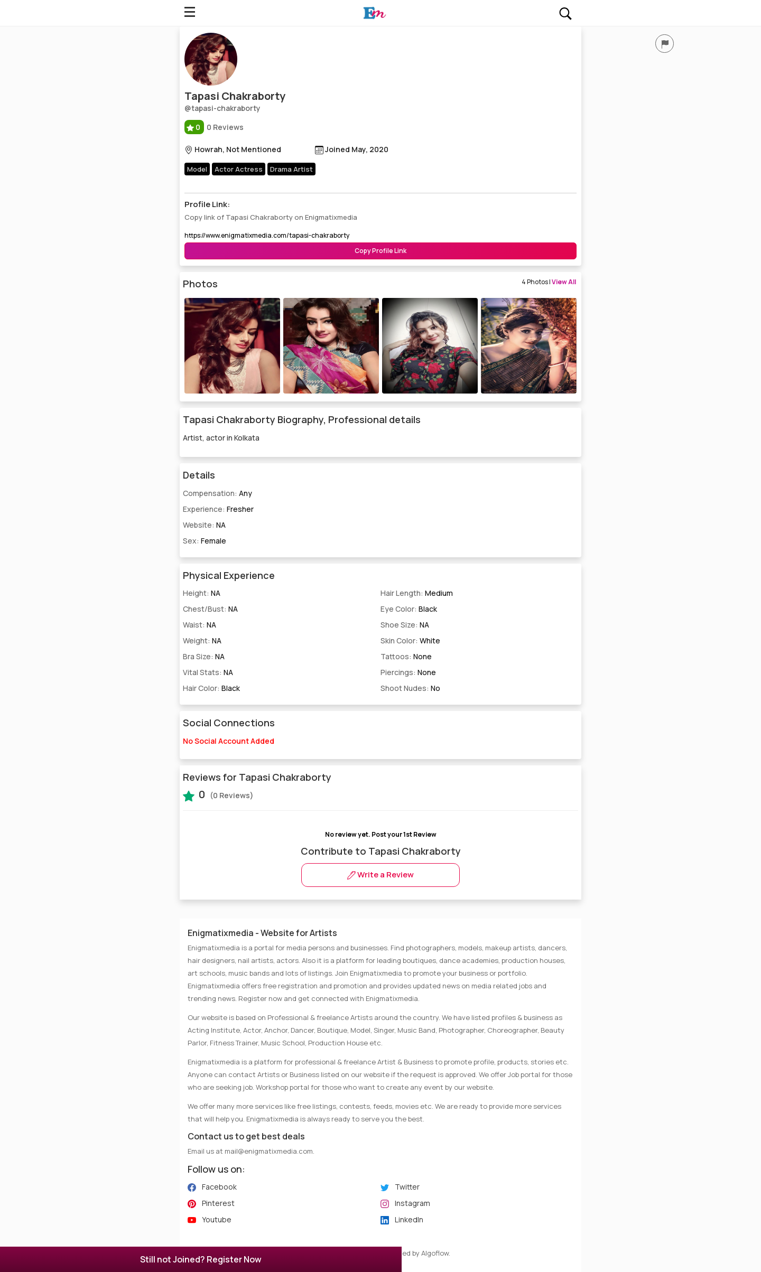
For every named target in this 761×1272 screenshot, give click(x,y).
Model (197, 169)
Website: (204, 525)
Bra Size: (204, 656)
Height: (201, 593)
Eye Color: (408, 609)
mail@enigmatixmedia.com (269, 1151)
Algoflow (435, 1253)
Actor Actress (239, 169)
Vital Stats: (208, 672)
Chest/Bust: (210, 609)
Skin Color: (410, 640)
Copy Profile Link (380, 250)
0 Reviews (214, 127)
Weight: (202, 640)
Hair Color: (211, 688)
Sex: (204, 541)
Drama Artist (291, 169)
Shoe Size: (404, 625)
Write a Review (380, 874)
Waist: (199, 625)
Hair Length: (416, 593)
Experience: (218, 509)
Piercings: (408, 672)
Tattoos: (406, 656)
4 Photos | (549, 281)
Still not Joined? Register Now (201, 1259)
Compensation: (217, 493)
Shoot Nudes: (410, 688)
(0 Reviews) (218, 794)
